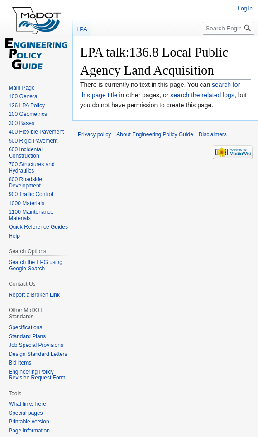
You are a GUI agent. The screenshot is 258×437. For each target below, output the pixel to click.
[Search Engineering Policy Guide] (228, 28)
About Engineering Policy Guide (154, 134)
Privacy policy (94, 134)
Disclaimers (213, 134)
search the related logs (202, 95)
